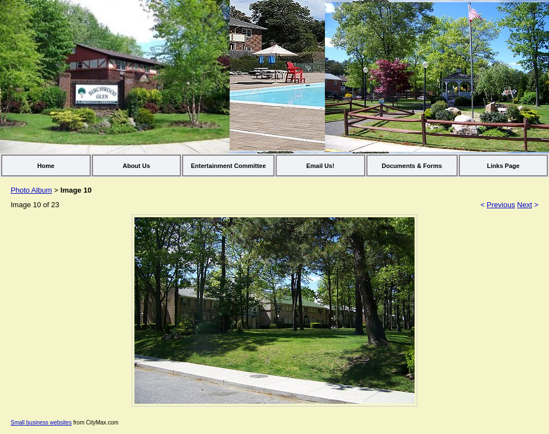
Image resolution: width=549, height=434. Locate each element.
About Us (136, 165)
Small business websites (41, 422)
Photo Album (31, 190)
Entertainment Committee (228, 165)
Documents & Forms (411, 165)
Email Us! (320, 165)
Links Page (503, 165)
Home (46, 165)
